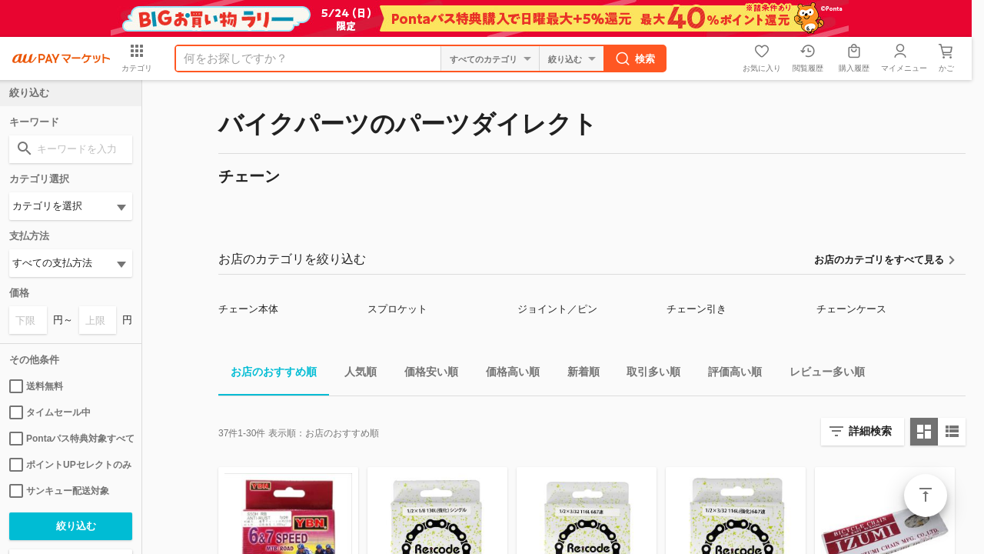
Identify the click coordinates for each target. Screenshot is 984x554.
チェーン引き (696, 309)
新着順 (577, 374)
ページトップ (925, 495)
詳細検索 (870, 431)
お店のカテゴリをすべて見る (879, 259)
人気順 (354, 374)
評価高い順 (729, 374)
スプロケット (397, 309)
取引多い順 (647, 374)
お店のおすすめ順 (267, 374)
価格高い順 (507, 374)
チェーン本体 (248, 309)
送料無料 (36, 386)
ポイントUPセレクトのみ (70, 465)
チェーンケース (851, 309)
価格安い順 (425, 374)
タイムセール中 (50, 412)
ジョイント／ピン (557, 309)
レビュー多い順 (821, 374)
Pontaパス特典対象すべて (70, 439)
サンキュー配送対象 (59, 491)
